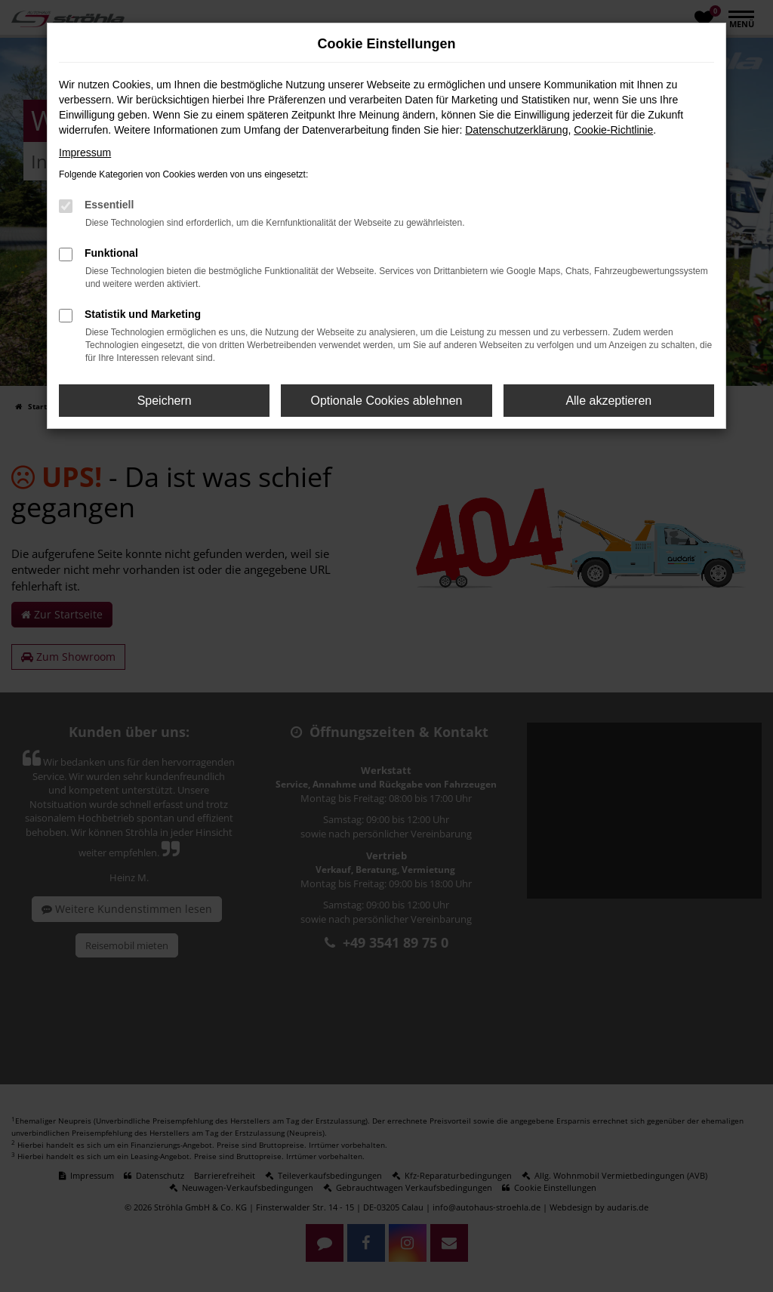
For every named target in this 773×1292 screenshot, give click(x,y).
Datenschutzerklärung (516, 130)
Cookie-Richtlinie (613, 130)
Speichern (164, 400)
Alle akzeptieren (608, 400)
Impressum (85, 152)
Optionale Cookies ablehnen (386, 400)
